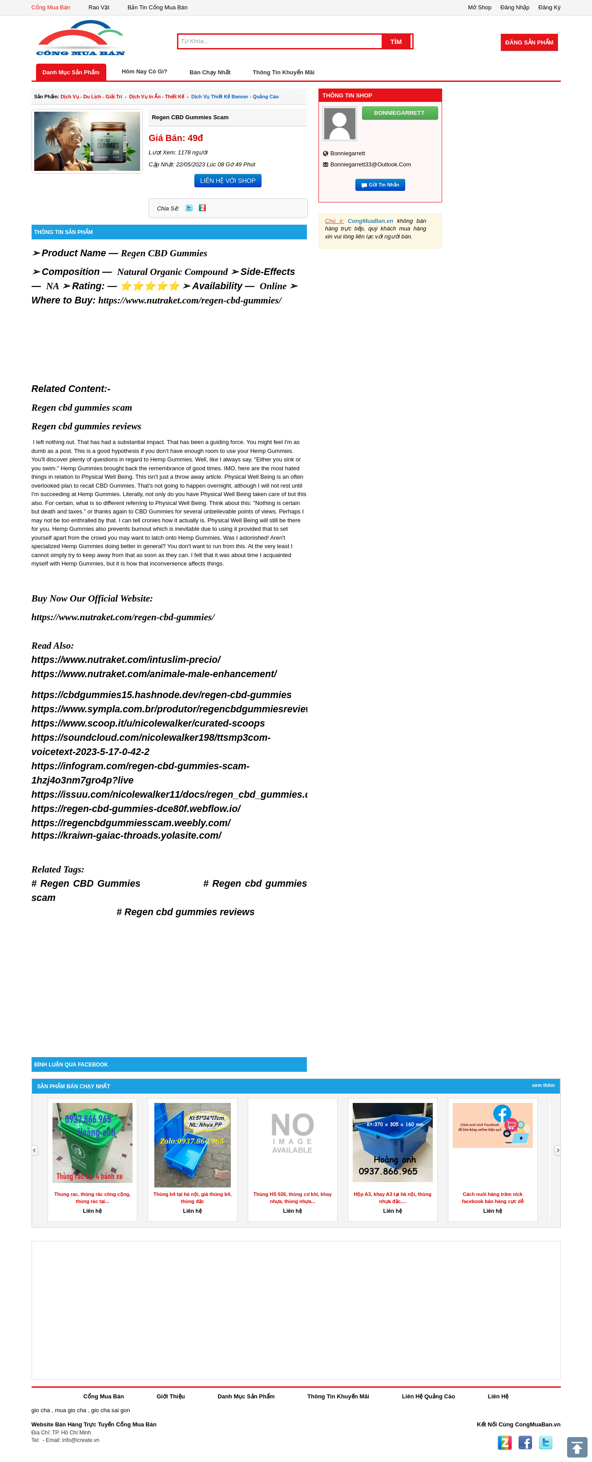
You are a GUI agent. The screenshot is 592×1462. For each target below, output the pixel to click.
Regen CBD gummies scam (190, 117)
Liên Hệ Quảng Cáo (428, 1396)
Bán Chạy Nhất (209, 72)
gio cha (41, 1410)
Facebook (525, 1443)
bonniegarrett (347, 153)
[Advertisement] (169, 981)
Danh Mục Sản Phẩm (71, 72)
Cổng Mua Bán (51, 7)
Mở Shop (479, 7)
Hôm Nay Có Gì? (145, 71)
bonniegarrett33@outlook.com (370, 164)
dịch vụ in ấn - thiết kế (156, 96)
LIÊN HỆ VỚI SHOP (228, 180)
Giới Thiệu (171, 1396)
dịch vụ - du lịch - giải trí (91, 96)
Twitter (189, 207)
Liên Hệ (498, 1396)
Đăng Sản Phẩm (529, 42)
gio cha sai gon (110, 1410)
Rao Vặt (99, 7)
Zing (202, 207)
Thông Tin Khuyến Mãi (283, 72)
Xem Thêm (543, 1085)
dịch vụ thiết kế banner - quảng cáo (235, 96)
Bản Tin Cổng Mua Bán (158, 7)
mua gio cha (70, 1410)
